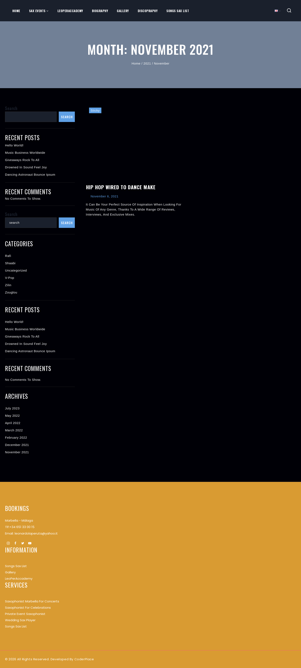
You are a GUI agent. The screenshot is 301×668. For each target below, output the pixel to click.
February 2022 (16, 437)
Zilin (8, 285)
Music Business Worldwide (25, 152)
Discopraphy (148, 10)
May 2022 (12, 415)
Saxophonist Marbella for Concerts (32, 601)
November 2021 (17, 452)
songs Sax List (16, 566)
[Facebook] (15, 543)
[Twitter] (22, 543)
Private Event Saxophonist (25, 614)
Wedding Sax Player (20, 620)
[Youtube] (30, 543)
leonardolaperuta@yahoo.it (36, 533)
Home (16, 10)
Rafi (8, 256)
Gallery (123, 10)
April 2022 (12, 423)
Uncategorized (16, 270)
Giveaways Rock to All (22, 160)
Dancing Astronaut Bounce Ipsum (30, 174)
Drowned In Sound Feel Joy (26, 167)
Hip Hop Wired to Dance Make (121, 187)
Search (11, 108)
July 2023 (12, 408)
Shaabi (10, 263)
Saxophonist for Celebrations (28, 607)
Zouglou (11, 292)
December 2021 (17, 445)
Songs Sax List (177, 10)
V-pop (9, 277)
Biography (100, 10)
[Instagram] (8, 543)
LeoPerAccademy (70, 10)
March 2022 (14, 430)
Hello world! (14, 145)
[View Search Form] (289, 11)
